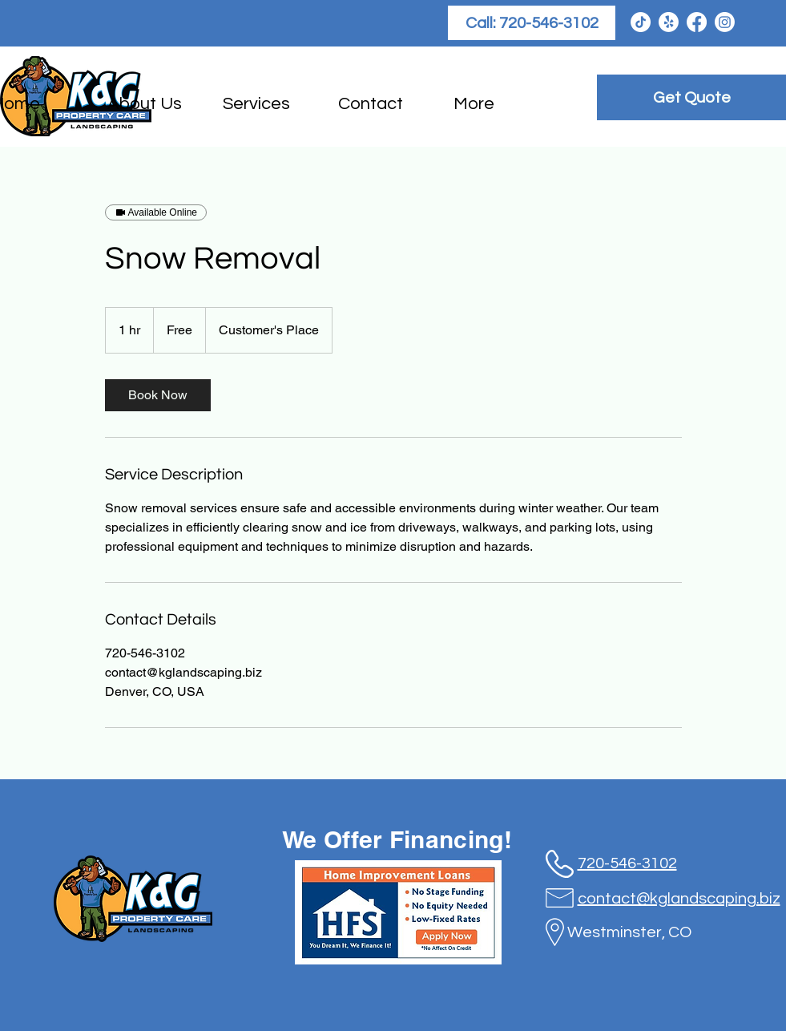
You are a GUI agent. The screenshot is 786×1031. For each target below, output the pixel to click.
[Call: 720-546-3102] (531, 23)
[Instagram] (725, 22)
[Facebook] (697, 22)
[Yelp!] (669, 22)
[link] (158, 395)
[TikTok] (641, 22)
